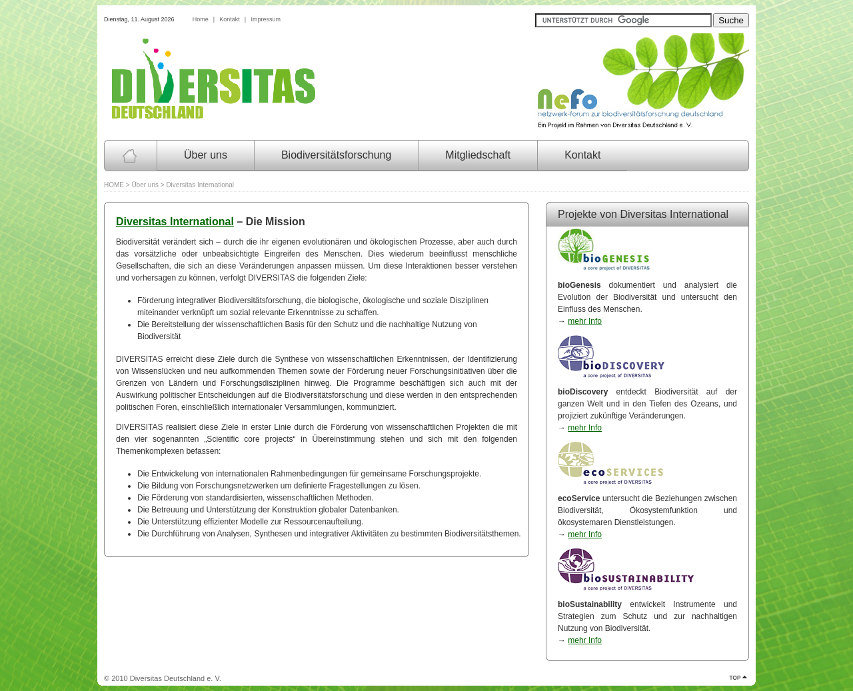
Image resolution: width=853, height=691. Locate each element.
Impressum (266, 19)
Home (201, 19)
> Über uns (142, 185)
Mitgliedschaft (477, 155)
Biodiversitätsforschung (336, 155)
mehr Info (585, 321)
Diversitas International (175, 221)
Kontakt (229, 19)
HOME (114, 185)
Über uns (205, 155)
